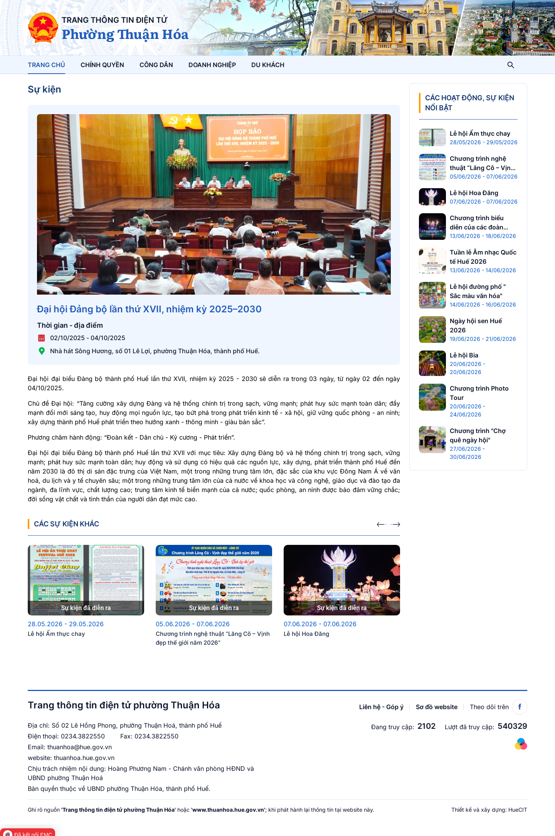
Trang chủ (46, 65)
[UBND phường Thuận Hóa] (43, 27)
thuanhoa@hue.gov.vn (79, 743)
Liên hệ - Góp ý (381, 703)
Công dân (156, 65)
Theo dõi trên (498, 703)
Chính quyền (102, 65)
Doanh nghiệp (212, 65)
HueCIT (517, 805)
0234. (69, 732)
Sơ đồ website (436, 703)
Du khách (267, 65)
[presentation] (382, 517)
